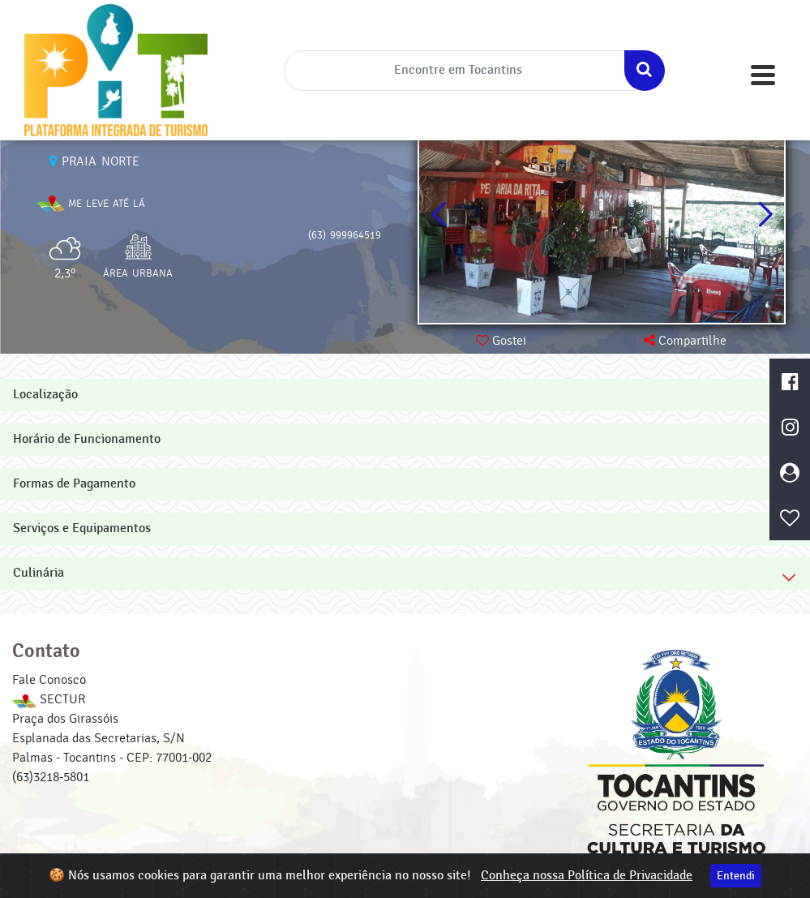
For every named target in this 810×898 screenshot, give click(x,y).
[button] (765, 215)
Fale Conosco (49, 679)
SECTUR (48, 699)
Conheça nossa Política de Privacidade (586, 875)
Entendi (736, 876)
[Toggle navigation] (763, 75)
